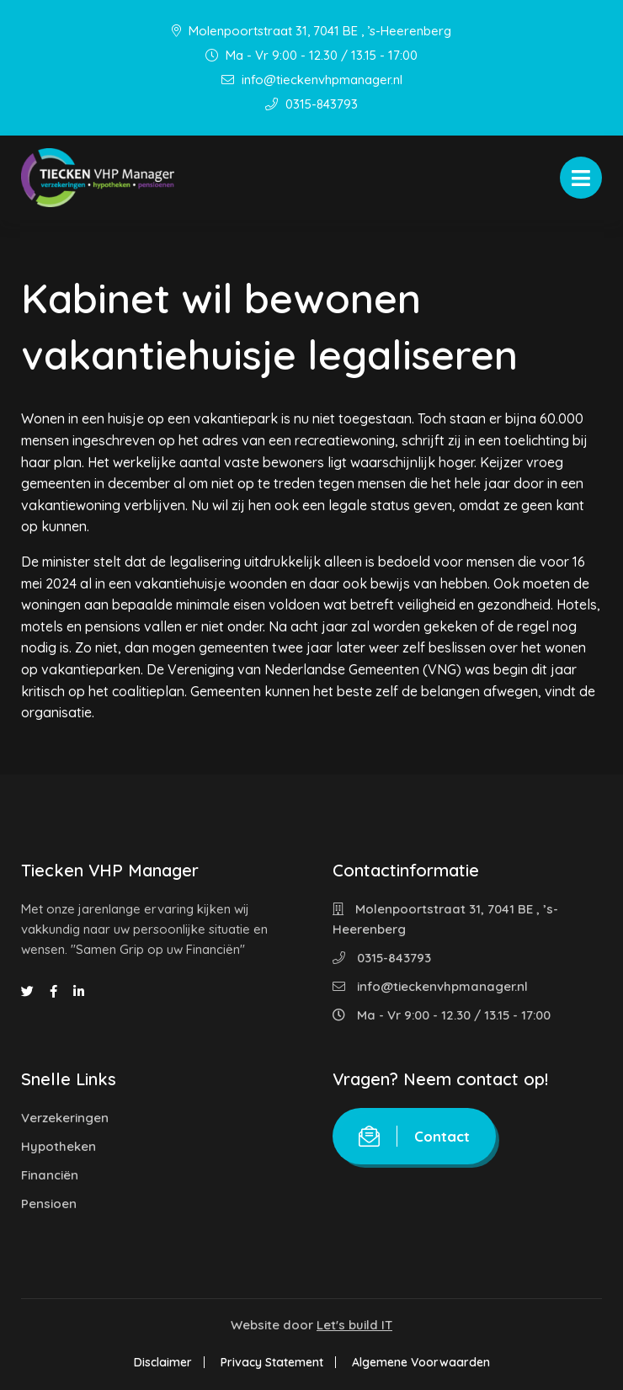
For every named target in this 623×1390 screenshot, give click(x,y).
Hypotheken (58, 1146)
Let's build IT (354, 1325)
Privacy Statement (272, 1362)
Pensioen (49, 1204)
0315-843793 (311, 104)
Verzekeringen (65, 1118)
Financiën (49, 1175)
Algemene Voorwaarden (421, 1362)
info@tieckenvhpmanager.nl (311, 80)
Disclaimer (163, 1362)
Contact (414, 1136)
